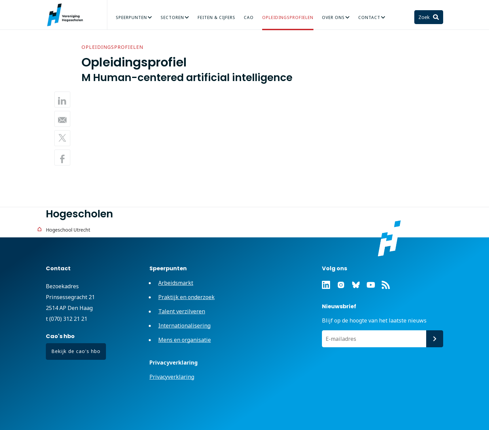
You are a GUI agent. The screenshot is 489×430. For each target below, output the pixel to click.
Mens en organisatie (184, 340)
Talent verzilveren (181, 311)
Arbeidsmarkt (175, 283)
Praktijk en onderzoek (186, 297)
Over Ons (333, 17)
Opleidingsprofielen (287, 17)
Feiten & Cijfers (216, 17)
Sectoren (172, 17)
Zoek (424, 17)
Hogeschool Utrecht (68, 230)
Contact (369, 17)
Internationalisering (184, 325)
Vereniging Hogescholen (68, 14)
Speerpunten (131, 17)
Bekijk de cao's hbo (76, 351)
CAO (249, 17)
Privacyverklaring (171, 376)
